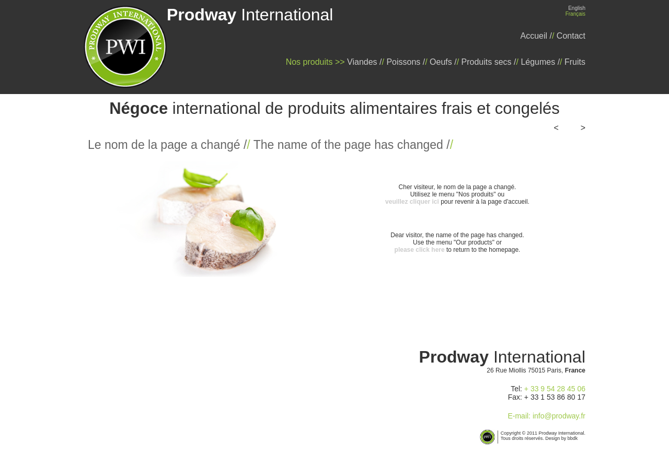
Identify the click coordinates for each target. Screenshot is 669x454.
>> (578, 127)
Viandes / (364, 61)
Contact (571, 35)
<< (560, 127)
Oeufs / (443, 61)
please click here (420, 249)
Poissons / (405, 61)
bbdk (573, 438)
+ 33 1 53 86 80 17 (554, 397)
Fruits (574, 61)
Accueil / (536, 35)
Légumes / (540, 61)
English (576, 8)
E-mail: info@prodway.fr (546, 416)
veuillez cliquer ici (412, 201)
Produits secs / (489, 61)
